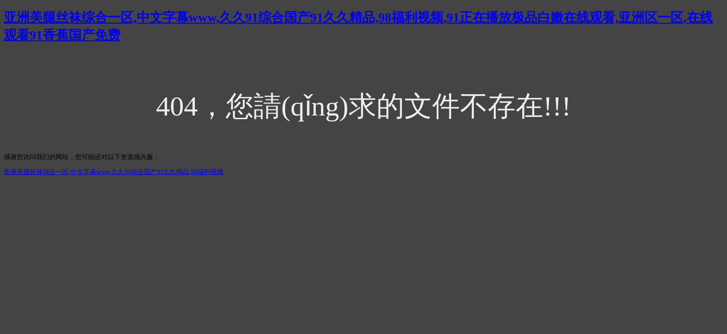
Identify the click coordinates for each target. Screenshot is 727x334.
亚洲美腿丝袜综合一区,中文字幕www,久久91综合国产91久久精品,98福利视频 (113, 171)
